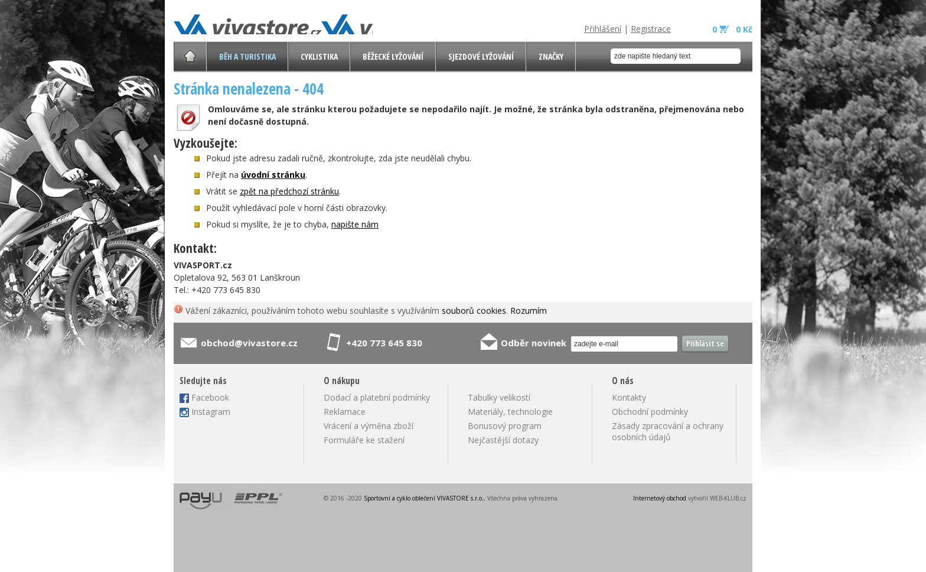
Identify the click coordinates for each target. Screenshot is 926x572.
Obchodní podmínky (650, 411)
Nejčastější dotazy (503, 440)
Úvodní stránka (190, 56)
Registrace (651, 28)
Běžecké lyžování (393, 56)
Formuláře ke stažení (364, 440)
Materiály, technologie (510, 411)
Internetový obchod (659, 498)
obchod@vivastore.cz (249, 343)
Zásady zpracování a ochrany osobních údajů (667, 431)
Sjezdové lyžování (481, 56)
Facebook (210, 397)
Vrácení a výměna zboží (368, 425)
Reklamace (345, 411)
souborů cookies (474, 310)
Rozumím (528, 310)
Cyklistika (319, 56)
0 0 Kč (732, 29)
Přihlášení (602, 28)
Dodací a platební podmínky (377, 397)
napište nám (355, 224)
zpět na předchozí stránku (289, 191)
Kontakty (629, 397)
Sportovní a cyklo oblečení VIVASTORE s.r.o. (424, 498)
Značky (551, 56)
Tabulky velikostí (499, 397)
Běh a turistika (247, 56)
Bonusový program (505, 425)
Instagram (210, 411)
